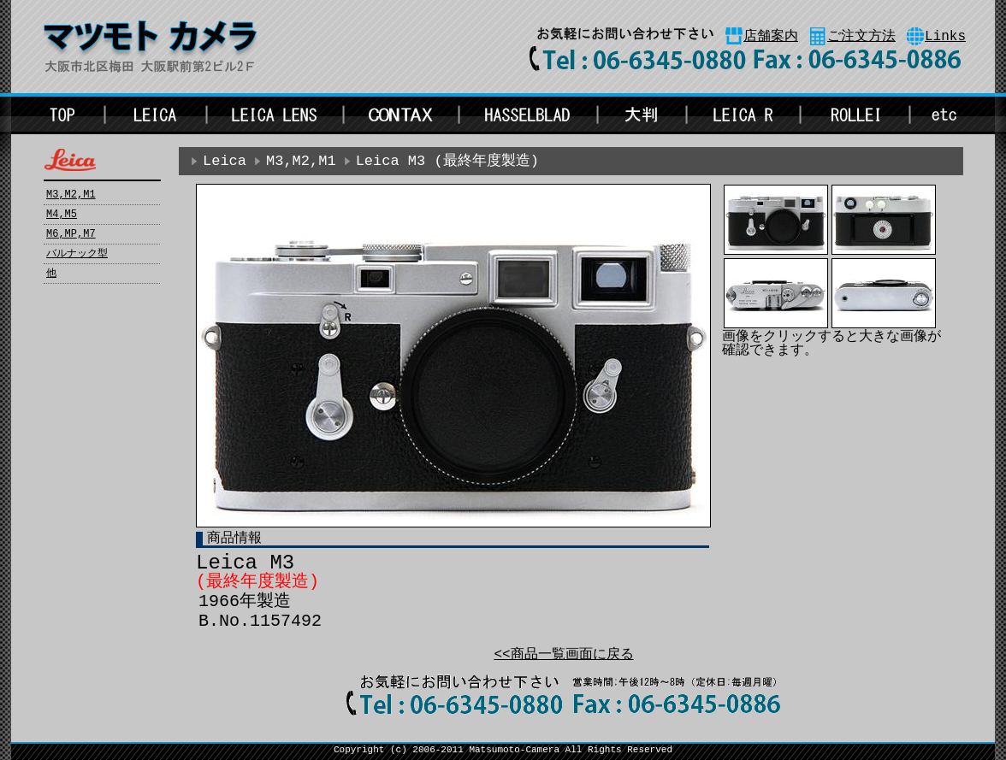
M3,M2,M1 (71, 195)
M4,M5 (61, 214)
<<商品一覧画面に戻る (563, 654)
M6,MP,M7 (71, 234)
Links (945, 36)
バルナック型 (77, 254)
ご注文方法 (861, 36)
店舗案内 (770, 36)
